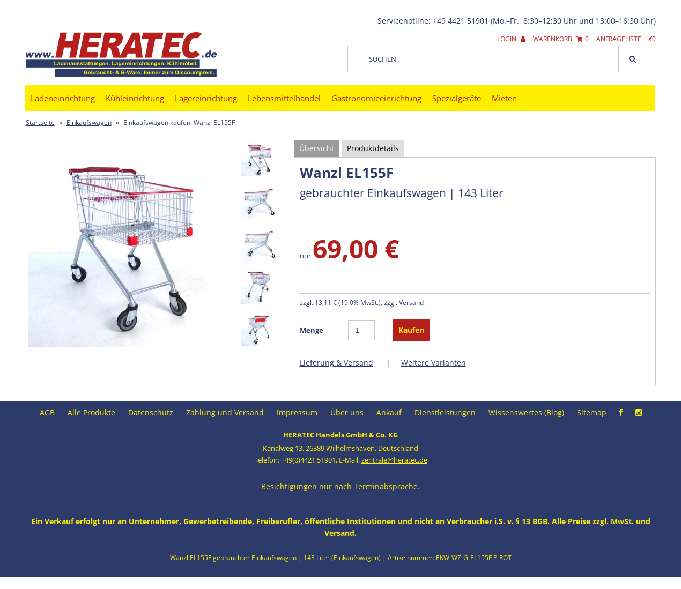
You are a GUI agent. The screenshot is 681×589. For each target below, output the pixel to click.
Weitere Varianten (433, 362)
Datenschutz (150, 412)
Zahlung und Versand (225, 412)
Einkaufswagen (89, 122)
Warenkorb (561, 38)
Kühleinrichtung (135, 98)
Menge (311, 330)
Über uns (347, 412)
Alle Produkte (91, 412)
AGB (47, 412)
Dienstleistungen (445, 412)
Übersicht (316, 148)
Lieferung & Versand (336, 362)
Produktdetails (373, 148)
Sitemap (591, 412)
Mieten (504, 98)
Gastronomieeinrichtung (376, 98)
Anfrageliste (626, 38)
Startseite (40, 122)
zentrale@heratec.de (394, 460)
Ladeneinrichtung (63, 98)
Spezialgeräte (456, 98)
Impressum (297, 412)
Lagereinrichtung (206, 98)
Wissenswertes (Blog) (526, 412)
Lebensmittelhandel (284, 98)
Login (511, 38)
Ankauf (389, 412)
